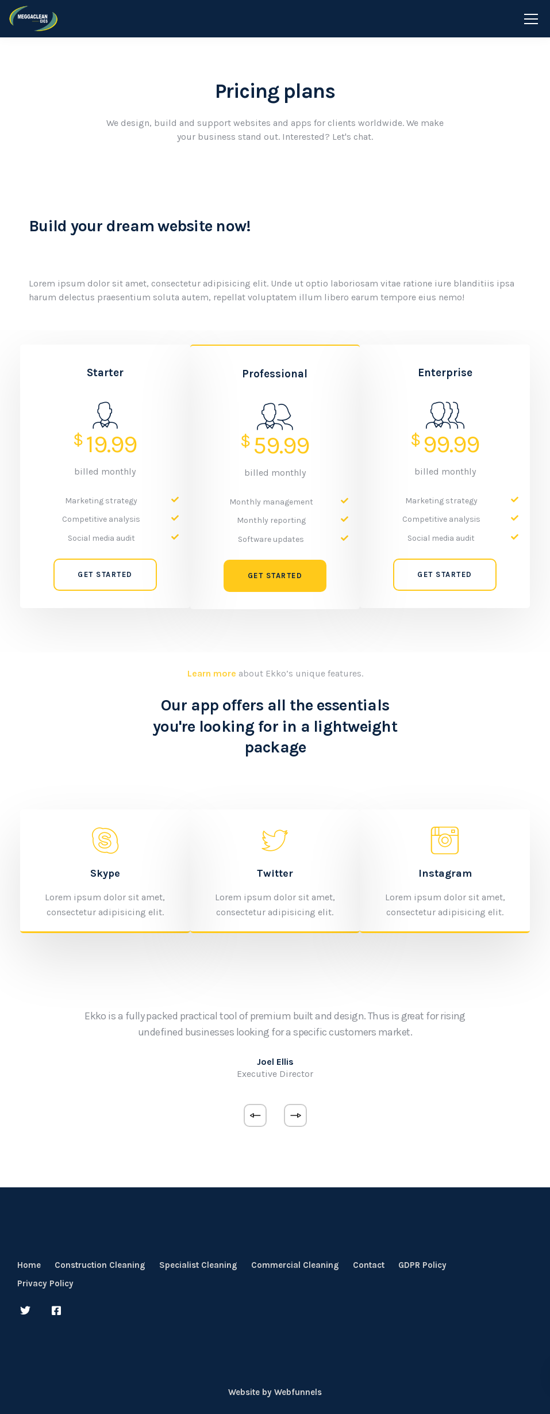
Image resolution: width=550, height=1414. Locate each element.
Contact (368, 1265)
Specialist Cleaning (198, 1265)
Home (29, 1265)
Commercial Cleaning (295, 1265)
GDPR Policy (422, 1265)
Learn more (211, 673)
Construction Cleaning (100, 1265)
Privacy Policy (45, 1283)
